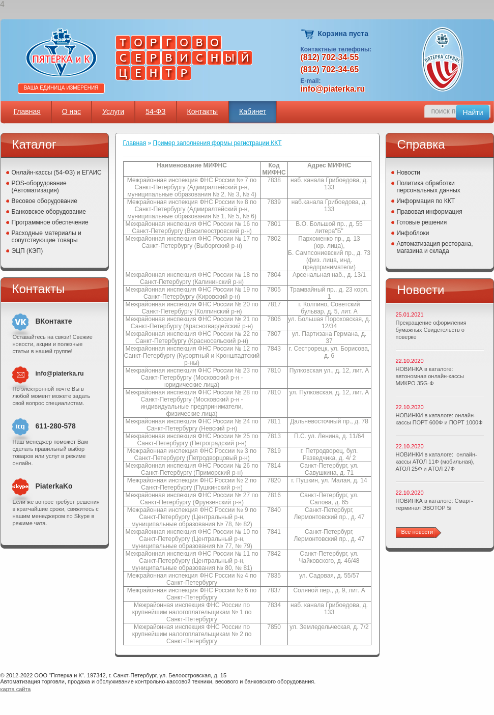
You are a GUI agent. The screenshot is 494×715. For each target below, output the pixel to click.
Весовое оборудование (44, 201)
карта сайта (16, 689)
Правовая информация (429, 211)
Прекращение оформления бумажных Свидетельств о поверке (431, 330)
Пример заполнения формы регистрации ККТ (217, 143)
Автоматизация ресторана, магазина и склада (435, 247)
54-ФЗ (155, 111)
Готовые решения (422, 222)
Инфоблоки (413, 233)
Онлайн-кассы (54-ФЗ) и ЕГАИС (57, 172)
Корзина (308, 34)
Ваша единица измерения (61, 88)
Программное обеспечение (50, 222)
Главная (27, 111)
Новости (408, 172)
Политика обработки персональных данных (428, 187)
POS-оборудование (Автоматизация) (39, 187)
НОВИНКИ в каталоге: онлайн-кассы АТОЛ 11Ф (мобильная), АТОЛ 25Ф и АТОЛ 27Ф (436, 461)
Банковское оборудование (49, 211)
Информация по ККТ (426, 201)
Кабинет (252, 111)
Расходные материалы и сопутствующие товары (46, 237)
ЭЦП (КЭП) (27, 250)
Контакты (202, 111)
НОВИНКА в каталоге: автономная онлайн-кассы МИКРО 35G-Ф (430, 376)
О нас (71, 111)
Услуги (113, 111)
